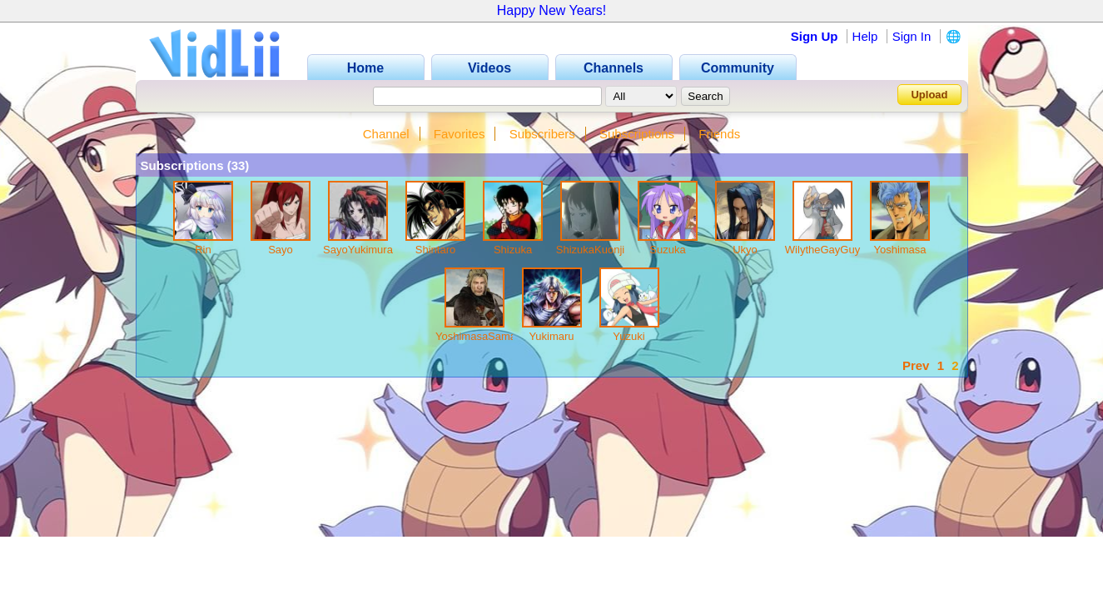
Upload (929, 94)
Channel (386, 134)
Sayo (280, 249)
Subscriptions (636, 134)
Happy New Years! (552, 10)
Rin (203, 249)
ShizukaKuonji (590, 249)
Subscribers (542, 134)
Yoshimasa (899, 249)
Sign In (912, 36)
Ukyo (745, 249)
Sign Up (814, 36)
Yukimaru (551, 336)
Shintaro (435, 249)
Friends (719, 134)
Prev (916, 365)
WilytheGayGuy (822, 249)
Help (865, 36)
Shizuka (513, 249)
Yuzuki (628, 336)
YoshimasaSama (475, 336)
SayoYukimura (358, 249)
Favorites (459, 134)
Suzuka (667, 249)
